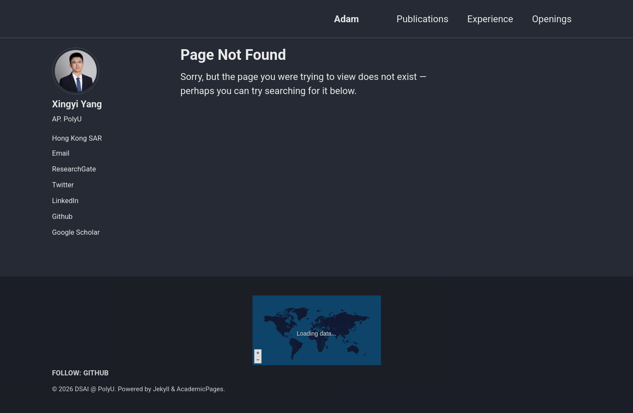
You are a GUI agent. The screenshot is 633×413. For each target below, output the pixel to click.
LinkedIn (65, 201)
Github (62, 216)
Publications (423, 19)
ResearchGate (74, 169)
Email (61, 153)
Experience (490, 19)
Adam (346, 19)
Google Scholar (76, 232)
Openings (552, 19)
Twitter (63, 185)
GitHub (96, 373)
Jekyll (161, 389)
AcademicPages (200, 389)
